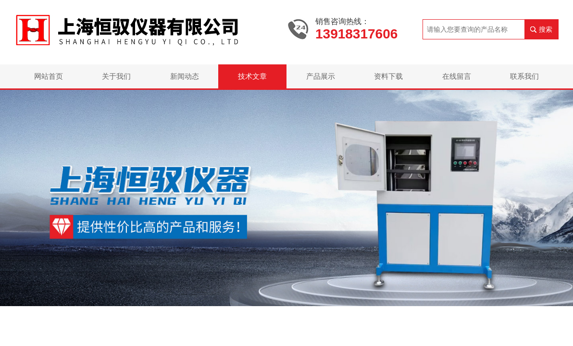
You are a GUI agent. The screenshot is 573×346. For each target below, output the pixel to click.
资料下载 (388, 76)
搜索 (545, 29)
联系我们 (524, 76)
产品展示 (320, 76)
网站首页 (48, 76)
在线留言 (456, 76)
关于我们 (116, 76)
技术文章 (252, 76)
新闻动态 (184, 76)
